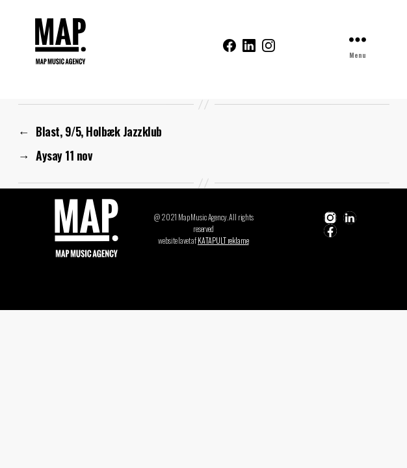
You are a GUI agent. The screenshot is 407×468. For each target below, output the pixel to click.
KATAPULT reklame (223, 240)
